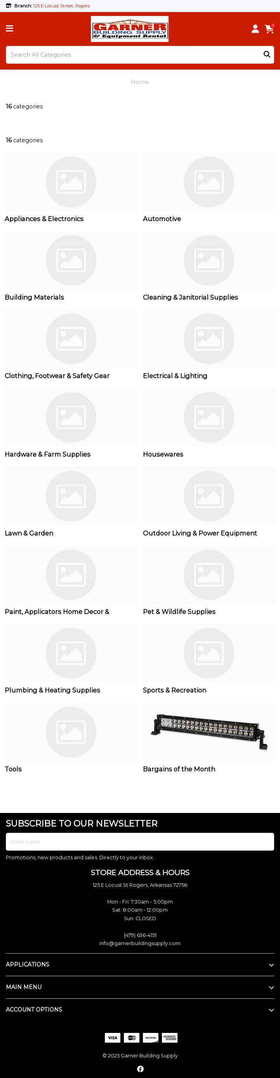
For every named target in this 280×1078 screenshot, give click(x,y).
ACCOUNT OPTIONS (34, 1009)
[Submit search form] (267, 55)
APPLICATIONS (27, 964)
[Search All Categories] (140, 55)
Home (140, 81)
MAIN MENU (24, 987)
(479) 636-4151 (140, 935)
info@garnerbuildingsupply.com (140, 943)
